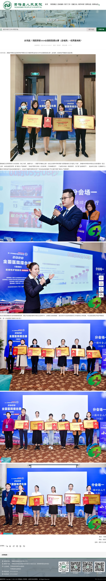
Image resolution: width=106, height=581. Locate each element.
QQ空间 (10, 546)
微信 (6, 546)
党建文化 (74, 4)
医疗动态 (91, 29)
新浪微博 (13, 546)
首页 (46, 4)
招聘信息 (88, 4)
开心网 (20, 546)
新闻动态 (95, 4)
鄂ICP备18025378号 (100, 579)
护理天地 (15, 29)
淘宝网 (24, 546)
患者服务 (60, 4)
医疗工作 (67, 4)
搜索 (99, 4)
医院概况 (53, 4)
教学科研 (81, 4)
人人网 (17, 546)
